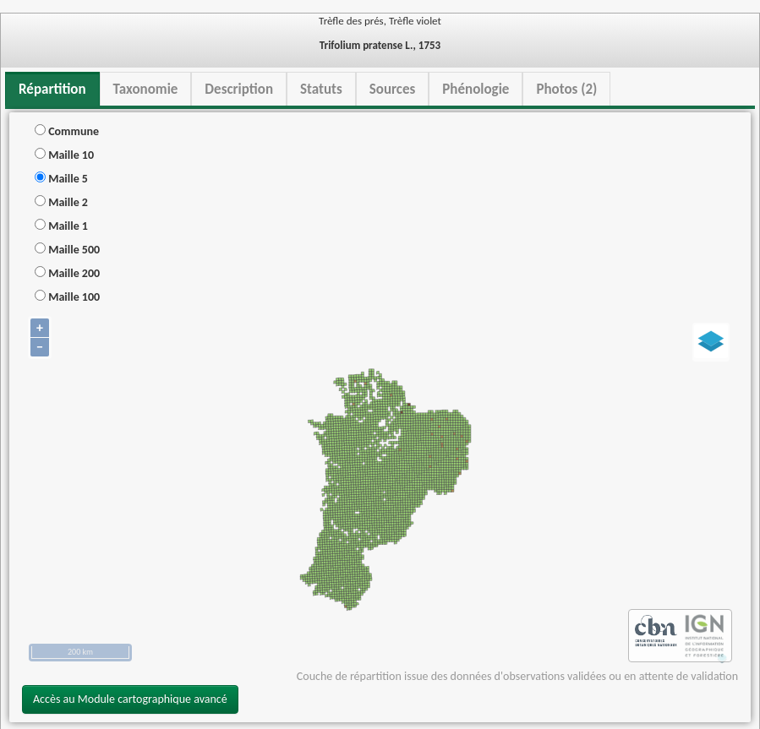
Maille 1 (61, 226)
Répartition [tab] (52, 89)
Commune (67, 131)
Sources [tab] (392, 89)
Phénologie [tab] (475, 89)
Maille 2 (61, 202)
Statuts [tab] (321, 89)
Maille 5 (61, 178)
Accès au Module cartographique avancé (130, 699)
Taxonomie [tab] (145, 89)
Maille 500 (67, 249)
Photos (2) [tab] (566, 89)
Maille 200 (67, 273)
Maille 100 (67, 297)
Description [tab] (239, 89)
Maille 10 (64, 155)
